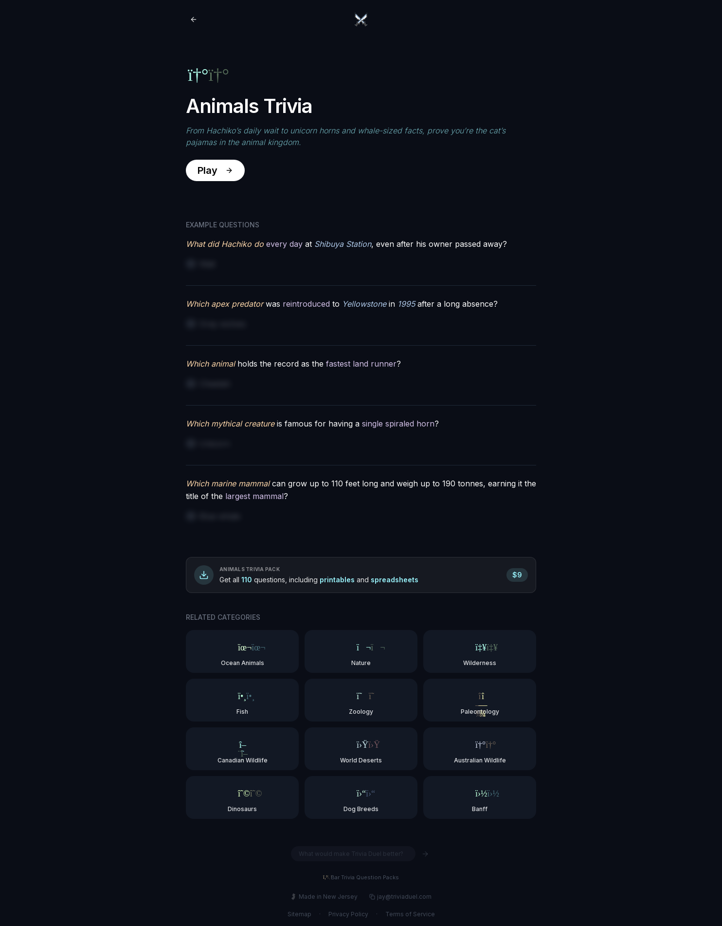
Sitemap (299, 914)
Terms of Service (410, 914)
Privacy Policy (348, 914)
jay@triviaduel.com (400, 896)
